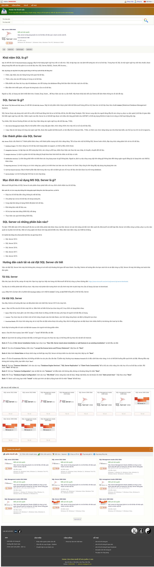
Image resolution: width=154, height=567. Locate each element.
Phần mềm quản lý (44, 454)
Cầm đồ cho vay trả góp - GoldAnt (46, 544)
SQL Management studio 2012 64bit (16, 479)
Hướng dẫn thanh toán (13, 544)
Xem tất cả (77, 519)
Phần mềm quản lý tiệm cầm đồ (45, 541)
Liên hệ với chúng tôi (101, 541)
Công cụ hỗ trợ (73, 454)
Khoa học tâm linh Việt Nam (74, 541)
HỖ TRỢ (34, 5)
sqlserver (10, 49)
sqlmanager (19, 49)
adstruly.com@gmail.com (84, 564)
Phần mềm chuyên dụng (28, 454)
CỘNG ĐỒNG (16, 5)
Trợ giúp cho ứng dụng (102, 552)
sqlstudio (29, 49)
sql (4, 49)
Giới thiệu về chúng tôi (13, 541)
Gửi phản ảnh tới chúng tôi (103, 550)
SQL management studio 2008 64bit (110, 479)
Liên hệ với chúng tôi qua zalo (104, 544)
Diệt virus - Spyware (59, 454)
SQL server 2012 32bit (59, 459)
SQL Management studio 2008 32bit (16, 499)
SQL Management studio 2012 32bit (110, 459)
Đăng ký (138, 2)
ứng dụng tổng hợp (100, 454)
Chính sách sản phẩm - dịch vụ (16, 547)
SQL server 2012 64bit (11, 459)
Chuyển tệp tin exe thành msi (45, 547)
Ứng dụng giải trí (86, 454)
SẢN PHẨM (4, 5)
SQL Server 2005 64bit (59, 499)
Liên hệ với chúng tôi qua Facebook (105, 547)
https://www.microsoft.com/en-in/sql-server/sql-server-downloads (108, 281)
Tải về (9, 43)
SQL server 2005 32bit (106, 499)
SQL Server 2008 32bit (59, 479)
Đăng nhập (129, 2)
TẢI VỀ (26, 5)
